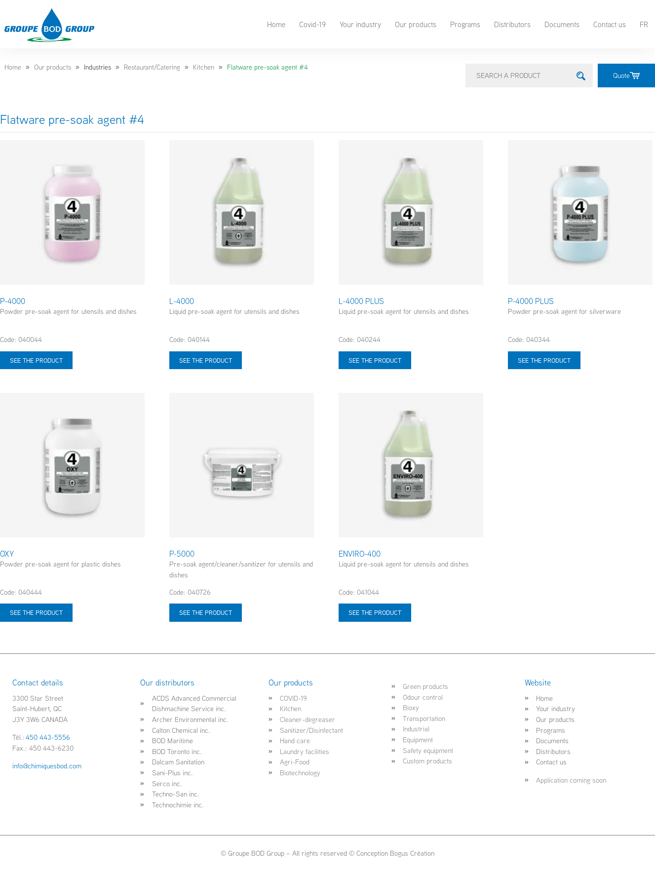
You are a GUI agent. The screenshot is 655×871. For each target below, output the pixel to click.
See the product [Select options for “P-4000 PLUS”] (544, 360)
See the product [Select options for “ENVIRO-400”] (374, 612)
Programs (465, 24)
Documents (561, 24)
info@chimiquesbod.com (46, 765)
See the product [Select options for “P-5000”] (205, 612)
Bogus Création (412, 853)
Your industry (360, 24)
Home (276, 24)
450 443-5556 (48, 737)
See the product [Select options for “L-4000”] (205, 360)
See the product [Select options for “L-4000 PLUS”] (374, 360)
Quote (626, 75)
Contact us (609, 24)
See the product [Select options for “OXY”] (36, 612)
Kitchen (203, 67)
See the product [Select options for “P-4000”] (36, 360)
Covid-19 (312, 24)
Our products (415, 24)
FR (644, 24)
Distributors (512, 24)
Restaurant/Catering (152, 67)
